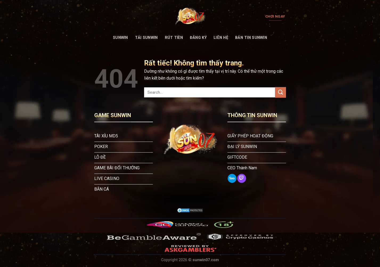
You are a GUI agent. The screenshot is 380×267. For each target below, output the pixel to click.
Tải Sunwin (146, 37)
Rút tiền (174, 37)
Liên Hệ (221, 37)
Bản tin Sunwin (251, 37)
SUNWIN (120, 37)
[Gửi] (280, 92)
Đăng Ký (198, 37)
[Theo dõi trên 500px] (232, 178)
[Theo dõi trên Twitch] (241, 178)
